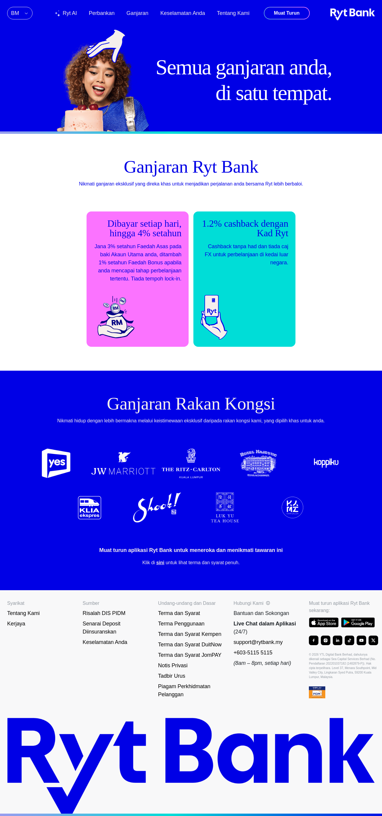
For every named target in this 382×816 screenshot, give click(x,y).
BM (20, 13)
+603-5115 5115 (252, 653)
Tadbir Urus (171, 676)
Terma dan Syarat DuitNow (190, 645)
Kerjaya (16, 624)
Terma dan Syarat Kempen (189, 634)
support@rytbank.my (258, 642)
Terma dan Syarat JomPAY (189, 655)
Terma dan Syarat (179, 613)
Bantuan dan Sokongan (261, 613)
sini (160, 562)
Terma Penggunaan (181, 624)
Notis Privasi (173, 665)
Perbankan (102, 13)
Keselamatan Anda (105, 642)
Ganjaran (137, 13)
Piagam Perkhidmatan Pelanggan (184, 690)
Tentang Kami (23, 613)
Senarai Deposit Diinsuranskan (102, 628)
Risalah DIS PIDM (104, 613)
